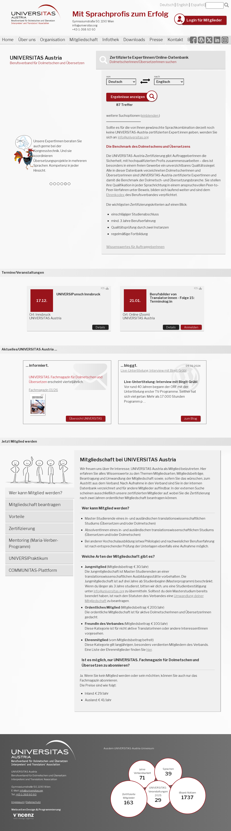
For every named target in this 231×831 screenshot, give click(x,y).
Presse (156, 39)
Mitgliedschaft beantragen (34, 504)
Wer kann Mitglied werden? (35, 492)
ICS (102, 288)
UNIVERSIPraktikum (28, 558)
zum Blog (190, 418)
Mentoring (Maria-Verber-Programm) (33, 543)
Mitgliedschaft (83, 39)
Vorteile (16, 516)
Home (8, 39)
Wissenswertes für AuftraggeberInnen (135, 247)
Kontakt (175, 39)
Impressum (17, 802)
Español (197, 5)
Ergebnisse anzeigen (128, 97)
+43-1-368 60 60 (83, 29)
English (182, 5)
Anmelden (191, 327)
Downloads (134, 39)
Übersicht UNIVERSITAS (85, 418)
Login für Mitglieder (204, 20)
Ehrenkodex (115, 195)
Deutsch (167, 5)
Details (100, 327)
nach (157, 76)
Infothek (110, 39)
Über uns (27, 39)
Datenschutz (33, 802)
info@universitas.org (84, 25)
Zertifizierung (22, 528)
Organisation (52, 39)
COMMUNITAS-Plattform (33, 570)
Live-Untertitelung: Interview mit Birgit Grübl (153, 371)
